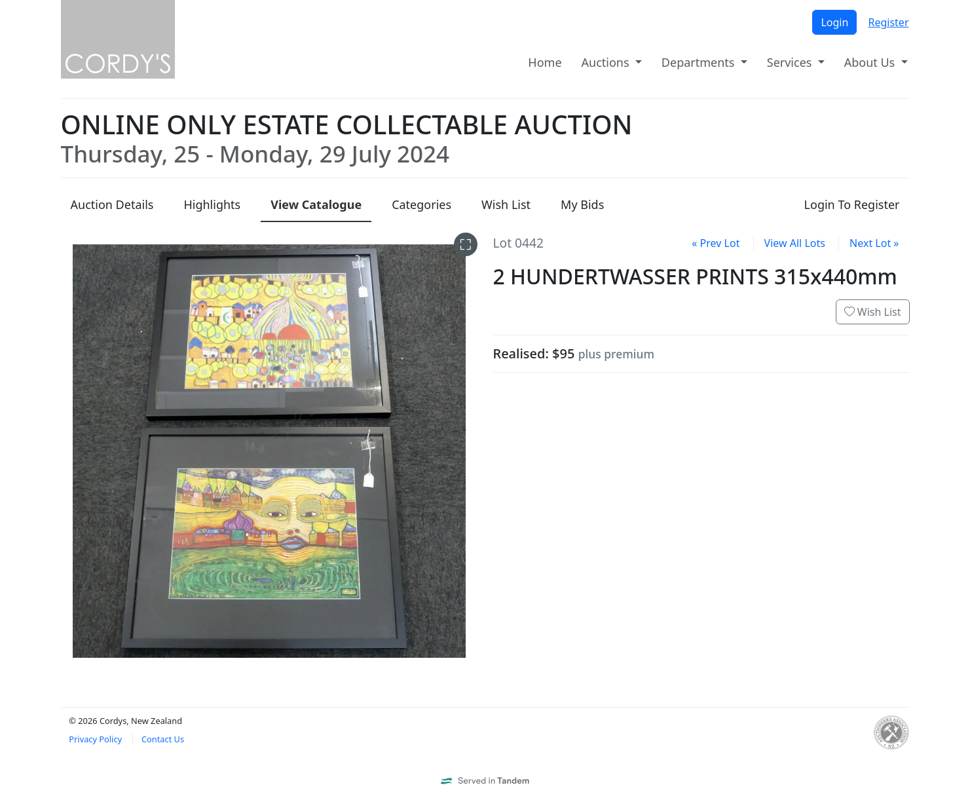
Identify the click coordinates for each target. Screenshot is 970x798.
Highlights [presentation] (211, 204)
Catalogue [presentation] (316, 204)
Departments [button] (699, 62)
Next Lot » (874, 243)
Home (544, 62)
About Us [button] (871, 62)
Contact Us (162, 739)
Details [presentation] (112, 204)
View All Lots (794, 243)
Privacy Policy (95, 739)
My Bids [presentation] (582, 204)
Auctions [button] (607, 62)
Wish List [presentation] (506, 204)
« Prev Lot (715, 243)
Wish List (872, 312)
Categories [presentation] (421, 204)
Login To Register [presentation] (852, 204)
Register (888, 22)
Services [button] (791, 62)
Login (834, 22)
